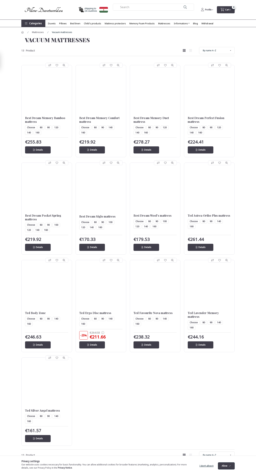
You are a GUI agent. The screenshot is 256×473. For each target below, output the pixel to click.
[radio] (190, 50)
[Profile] (207, 9)
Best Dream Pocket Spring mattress (43, 217)
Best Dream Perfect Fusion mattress (206, 119)
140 (29, 132)
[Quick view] (64, 65)
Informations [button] (181, 23)
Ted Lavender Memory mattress (203, 314)
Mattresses (164, 23)
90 (48, 127)
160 (37, 132)
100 (56, 224)
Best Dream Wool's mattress (153, 215)
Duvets (52, 23)
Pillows (63, 23)
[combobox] (153, 7)
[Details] (38, 149)
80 (41, 127)
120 (56, 127)
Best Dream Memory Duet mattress (151, 119)
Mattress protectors (115, 23)
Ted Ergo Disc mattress (95, 313)
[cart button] (226, 9)
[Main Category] (22, 32)
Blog (195, 23)
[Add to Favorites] (56, 65)
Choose (31, 127)
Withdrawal (207, 23)
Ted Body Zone (35, 313)
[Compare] (49, 65)
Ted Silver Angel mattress (42, 410)
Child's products (92, 23)
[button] (33, 23)
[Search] (185, 7)
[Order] (217, 50)
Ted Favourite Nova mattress (153, 313)
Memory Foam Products (142, 23)
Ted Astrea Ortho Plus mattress (209, 215)
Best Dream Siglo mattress (97, 216)
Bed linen (75, 23)
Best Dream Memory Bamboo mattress (45, 119)
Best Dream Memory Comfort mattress (99, 119)
